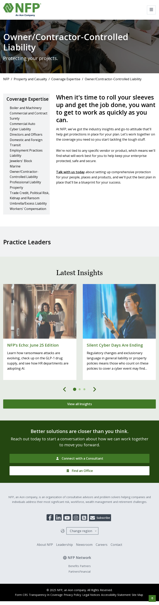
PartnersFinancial (79, 578)
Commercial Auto (22, 130)
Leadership (64, 551)
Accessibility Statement (118, 601)
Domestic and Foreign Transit (26, 149)
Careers (101, 551)
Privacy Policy (70, 601)
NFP (6, 79)
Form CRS (15, 601)
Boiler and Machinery (26, 114)
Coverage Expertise (65, 79)
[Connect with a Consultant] (79, 465)
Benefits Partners (79, 573)
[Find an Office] (79, 477)
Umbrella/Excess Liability (28, 210)
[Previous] (64, 396)
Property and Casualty (30, 79)
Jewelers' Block (21, 167)
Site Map (141, 601)
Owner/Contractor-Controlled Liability (24, 181)
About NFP (45, 551)
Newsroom (84, 551)
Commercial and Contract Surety (28, 122)
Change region (81, 537)
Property (16, 194)
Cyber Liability (20, 135)
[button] (152, 598)
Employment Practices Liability (26, 159)
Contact (116, 551)
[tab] (74, 396)
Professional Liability (25, 189)
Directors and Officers (26, 141)
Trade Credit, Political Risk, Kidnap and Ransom (29, 202)
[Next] (94, 396)
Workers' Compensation (28, 215)
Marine (15, 173)
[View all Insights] (79, 410)
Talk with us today (70, 172)
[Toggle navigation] (151, 9)
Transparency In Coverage (42, 601)
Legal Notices (91, 601)
